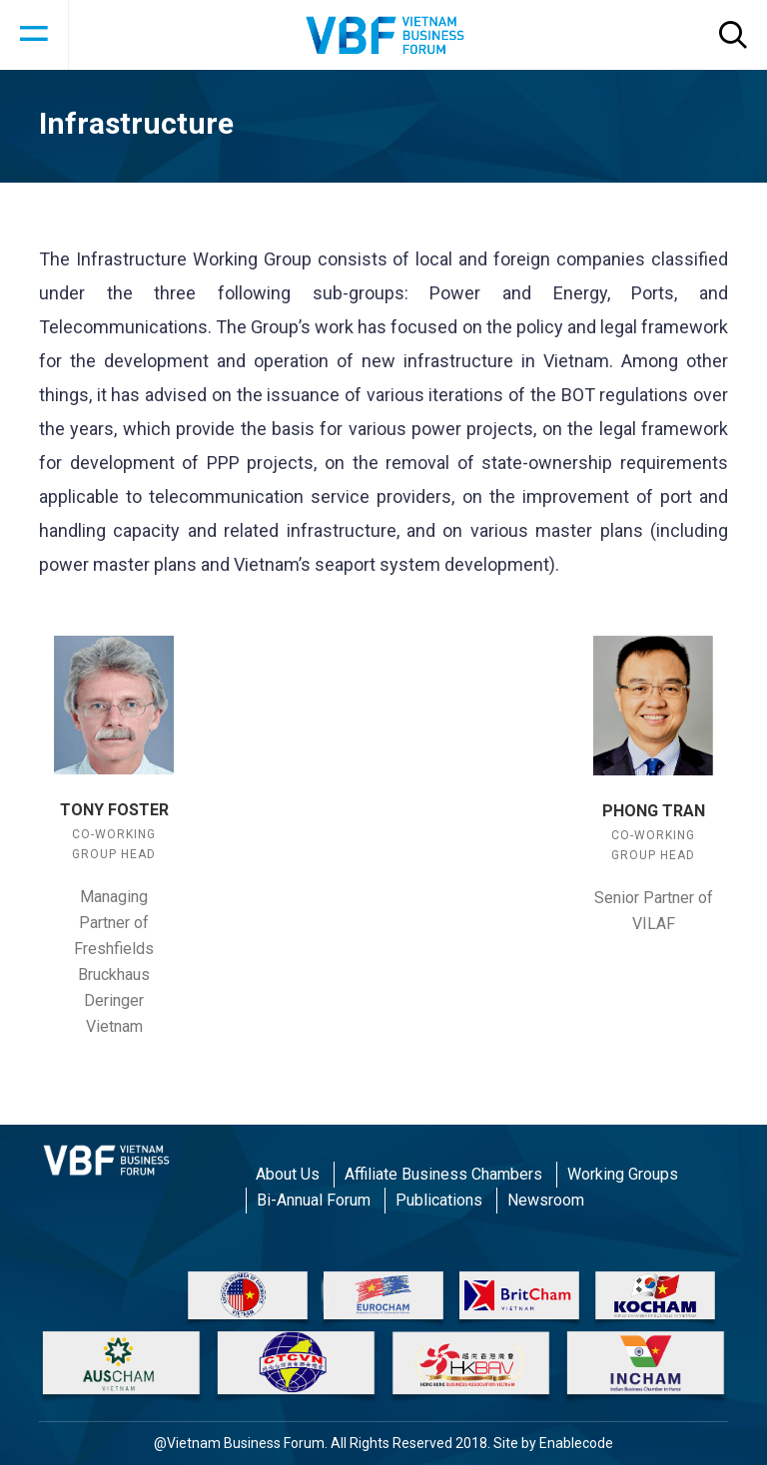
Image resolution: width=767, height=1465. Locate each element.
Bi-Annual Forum (314, 1200)
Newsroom (545, 1200)
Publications (438, 1200)
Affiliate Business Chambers (443, 1174)
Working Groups (622, 1174)
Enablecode (576, 1443)
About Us (288, 1174)
